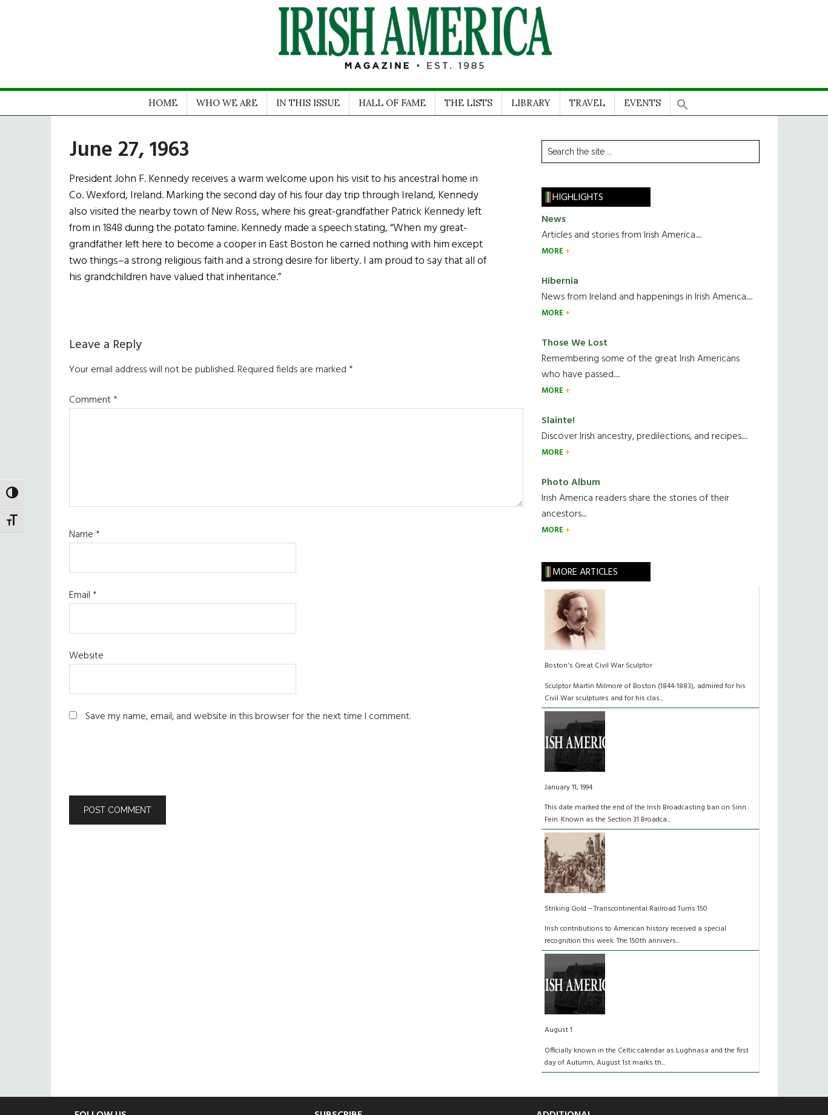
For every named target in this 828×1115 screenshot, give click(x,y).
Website (86, 656)
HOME (162, 103)
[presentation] (151, 766)
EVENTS (642, 103)
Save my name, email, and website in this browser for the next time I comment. (248, 717)
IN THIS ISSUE (308, 103)
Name (84, 535)
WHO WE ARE (226, 103)
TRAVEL (587, 103)
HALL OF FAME (392, 103)
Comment (93, 400)
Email (83, 595)
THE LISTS (468, 103)
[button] (683, 100)
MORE (553, 251)
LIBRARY (531, 103)
